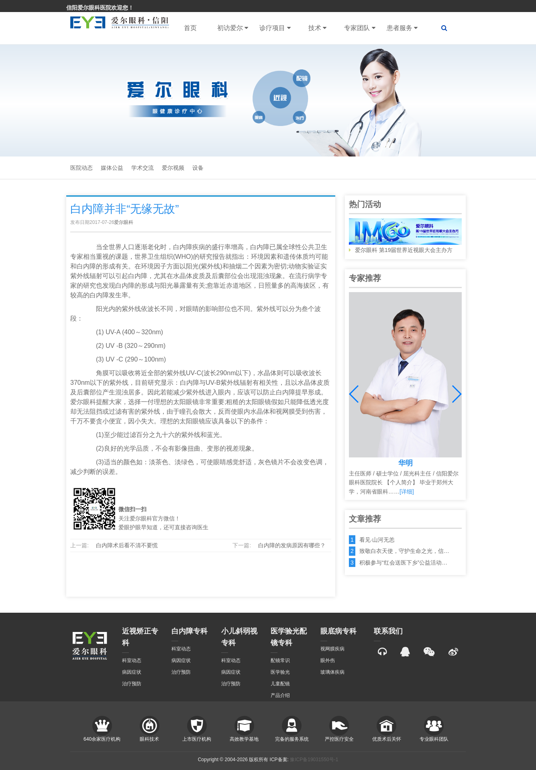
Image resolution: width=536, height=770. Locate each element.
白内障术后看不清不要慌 (127, 545)
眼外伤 (327, 660)
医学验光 (280, 672)
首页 (190, 27)
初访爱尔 (232, 28)
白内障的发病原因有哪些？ (292, 545)
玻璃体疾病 (332, 672)
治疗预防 (131, 684)
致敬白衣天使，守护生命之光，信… (404, 551)
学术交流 (142, 168)
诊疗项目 (274, 28)
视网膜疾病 (332, 649)
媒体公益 (112, 168)
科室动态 (131, 660)
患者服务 (402, 28)
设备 (198, 168)
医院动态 (81, 168)
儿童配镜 (280, 684)
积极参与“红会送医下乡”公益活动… (403, 562)
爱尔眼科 (123, 222)
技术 (317, 28)
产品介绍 (280, 695)
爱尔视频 (173, 168)
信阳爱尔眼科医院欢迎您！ (100, 7)
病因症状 (131, 672)
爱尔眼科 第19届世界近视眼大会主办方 (405, 235)
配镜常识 (280, 660)
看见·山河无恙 (377, 539)
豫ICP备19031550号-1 (314, 759)
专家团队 (359, 28)
